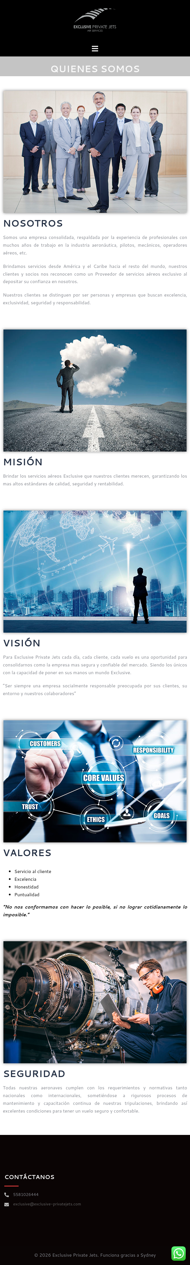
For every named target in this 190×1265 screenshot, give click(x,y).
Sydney (148, 1255)
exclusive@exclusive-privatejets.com (47, 1204)
